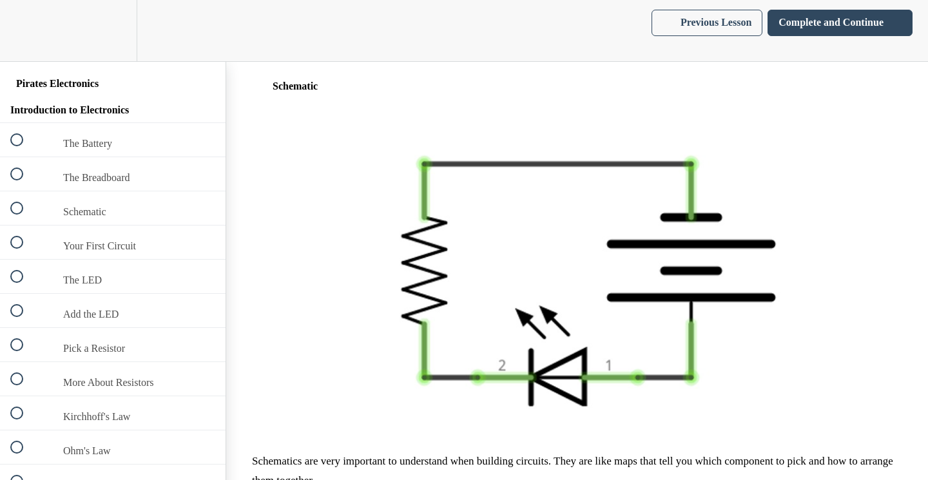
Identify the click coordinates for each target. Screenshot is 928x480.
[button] (24, 30)
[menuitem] (113, 30)
